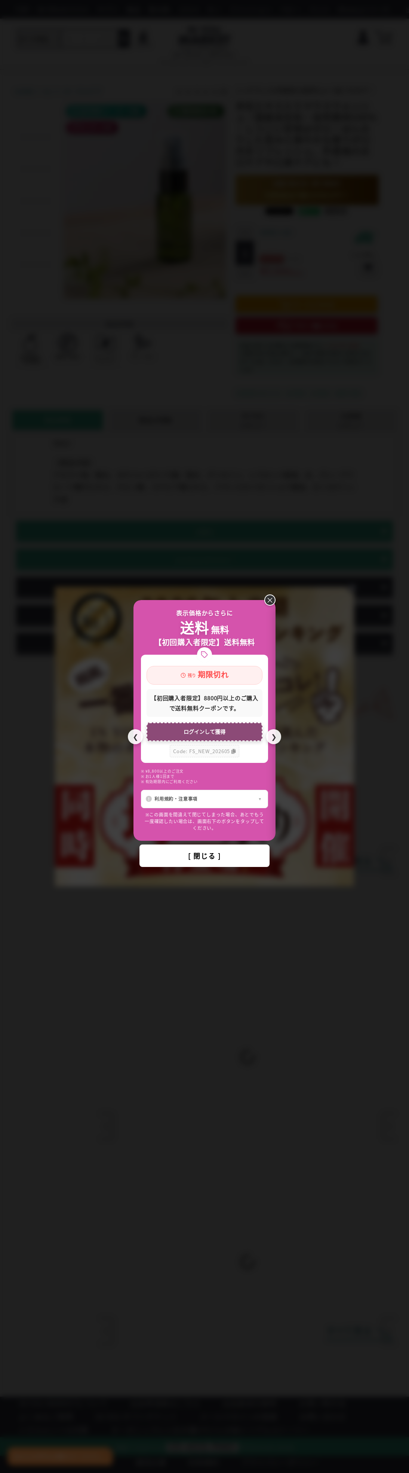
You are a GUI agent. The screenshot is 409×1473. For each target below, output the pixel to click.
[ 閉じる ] (204, 856)
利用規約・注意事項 (175, 798)
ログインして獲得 (204, 731)
